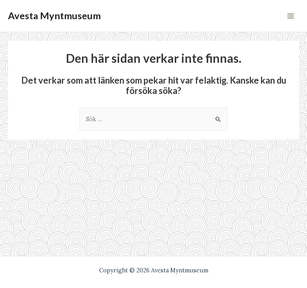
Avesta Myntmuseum (54, 15)
